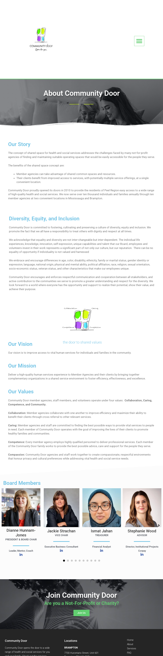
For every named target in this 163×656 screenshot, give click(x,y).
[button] (139, 41)
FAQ (129, 652)
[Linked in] (21, 555)
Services (131, 648)
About (130, 644)
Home (130, 640)
